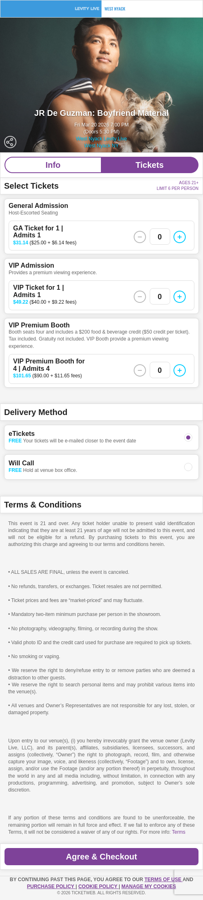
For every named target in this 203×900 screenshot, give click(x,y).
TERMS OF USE (163, 879)
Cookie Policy (98, 886)
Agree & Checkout (101, 856)
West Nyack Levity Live (101, 139)
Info (53, 164)
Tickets (149, 164)
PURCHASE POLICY (51, 886)
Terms (178, 832)
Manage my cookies (148, 886)
